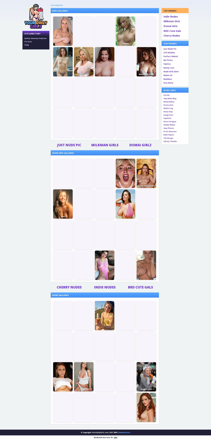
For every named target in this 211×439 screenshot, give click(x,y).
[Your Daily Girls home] (35, 16)
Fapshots (167, 118)
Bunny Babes (168, 102)
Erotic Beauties (170, 131)
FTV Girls (28, 42)
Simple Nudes (169, 125)
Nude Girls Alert (171, 71)
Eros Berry (168, 83)
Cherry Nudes (69, 287)
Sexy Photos (168, 128)
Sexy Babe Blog (169, 98)
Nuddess (167, 79)
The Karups (168, 138)
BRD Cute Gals (140, 287)
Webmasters (124, 432)
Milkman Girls (105, 145)
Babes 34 (167, 75)
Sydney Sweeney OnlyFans (35, 38)
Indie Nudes (105, 287)
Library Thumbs (170, 141)
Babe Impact (168, 135)
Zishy (26, 45)
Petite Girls (168, 105)
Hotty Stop (168, 112)
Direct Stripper (169, 121)
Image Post (168, 115)
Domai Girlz (140, 145)
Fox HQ (166, 95)
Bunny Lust (168, 67)
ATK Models (169, 52)
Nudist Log (168, 108)
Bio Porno (168, 60)
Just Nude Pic (69, 145)
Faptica (167, 64)
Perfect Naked (170, 56)
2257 (115, 437)
